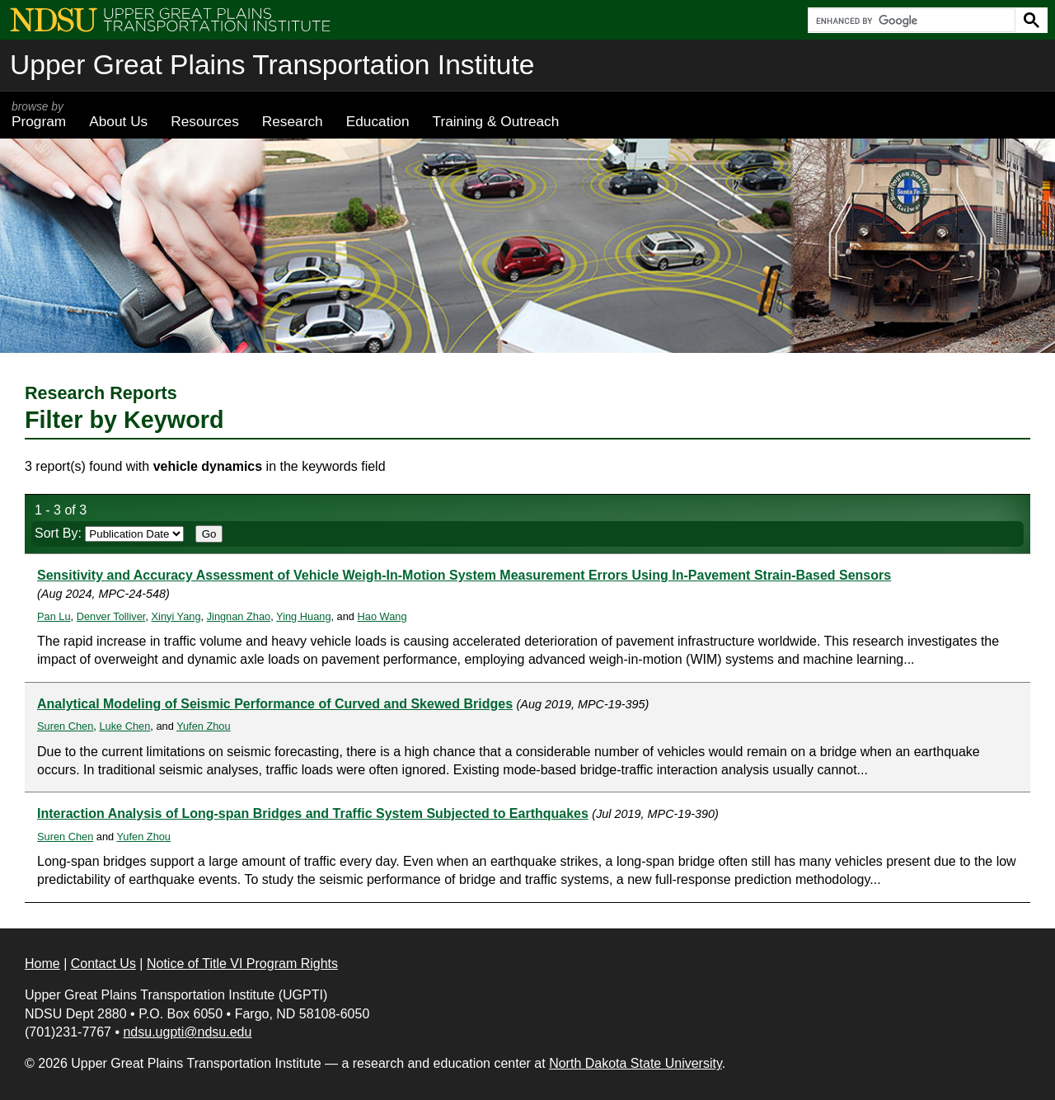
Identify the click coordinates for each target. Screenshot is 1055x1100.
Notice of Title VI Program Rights (242, 964)
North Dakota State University (635, 1063)
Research (292, 121)
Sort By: (109, 533)
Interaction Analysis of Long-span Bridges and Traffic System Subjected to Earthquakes (312, 813)
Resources (205, 121)
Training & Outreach (495, 121)
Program (39, 114)
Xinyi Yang (176, 616)
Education (378, 121)
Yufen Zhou (203, 726)
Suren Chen (65, 726)
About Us (118, 121)
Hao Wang (382, 616)
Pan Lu (54, 616)
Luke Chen (124, 726)
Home (42, 964)
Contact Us (103, 964)
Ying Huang (303, 616)
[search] (910, 20)
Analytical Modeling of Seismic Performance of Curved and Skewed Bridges (275, 704)
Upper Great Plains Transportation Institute (272, 64)
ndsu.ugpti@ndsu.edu (187, 1032)
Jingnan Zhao (239, 616)
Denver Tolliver (111, 616)
